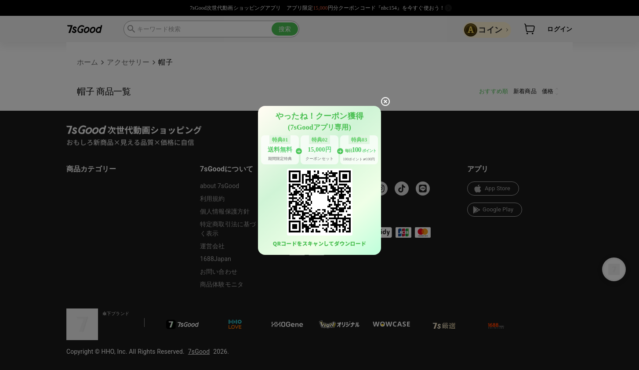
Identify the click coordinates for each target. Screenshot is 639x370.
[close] (385, 101)
